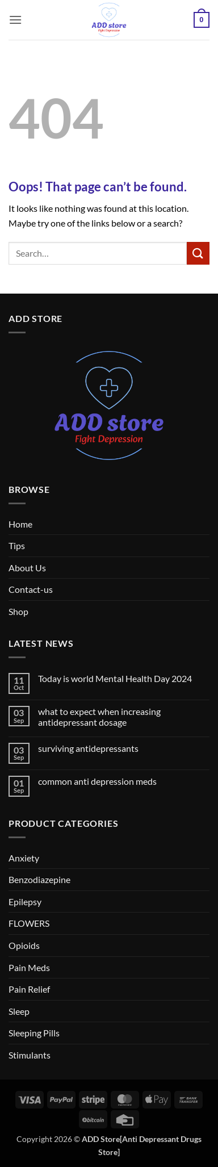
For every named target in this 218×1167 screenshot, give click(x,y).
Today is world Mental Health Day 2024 (115, 678)
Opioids (24, 945)
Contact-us (31, 589)
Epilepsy (25, 901)
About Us (27, 567)
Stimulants (30, 1054)
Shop (18, 611)
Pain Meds (29, 967)
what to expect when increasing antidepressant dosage (99, 716)
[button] (15, 20)
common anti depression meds (97, 781)
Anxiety (24, 857)
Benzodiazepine (39, 879)
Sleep (19, 1011)
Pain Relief (29, 989)
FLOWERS (29, 923)
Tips (17, 545)
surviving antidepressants (88, 748)
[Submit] (198, 253)
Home (20, 523)
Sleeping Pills (34, 1032)
